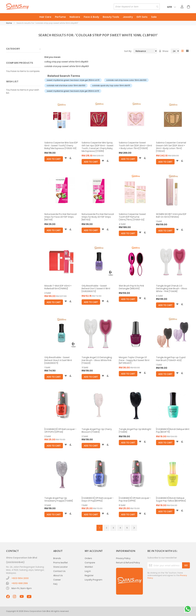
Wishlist (89, 566)
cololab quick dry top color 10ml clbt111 (111, 85)
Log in (88, 571)
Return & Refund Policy (128, 562)
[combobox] (137, 7)
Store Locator (60, 566)
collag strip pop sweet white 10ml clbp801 (66, 61)
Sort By (127, 51)
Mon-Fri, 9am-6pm (21, 588)
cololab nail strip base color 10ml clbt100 (126, 80)
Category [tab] (13, 49)
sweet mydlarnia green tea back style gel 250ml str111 (73, 91)
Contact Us (59, 571)
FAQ (55, 584)
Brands (57, 558)
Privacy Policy (123, 558)
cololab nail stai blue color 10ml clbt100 (66, 85)
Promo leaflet (60, 562)
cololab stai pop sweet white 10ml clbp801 (66, 66)
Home (9, 23)
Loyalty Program (93, 579)
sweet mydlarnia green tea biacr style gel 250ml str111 (73, 80)
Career (57, 579)
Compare (90, 562)
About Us (58, 575)
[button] (65, 158)
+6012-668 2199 (19, 583)
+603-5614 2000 (20, 578)
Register (89, 575)
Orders (88, 558)
